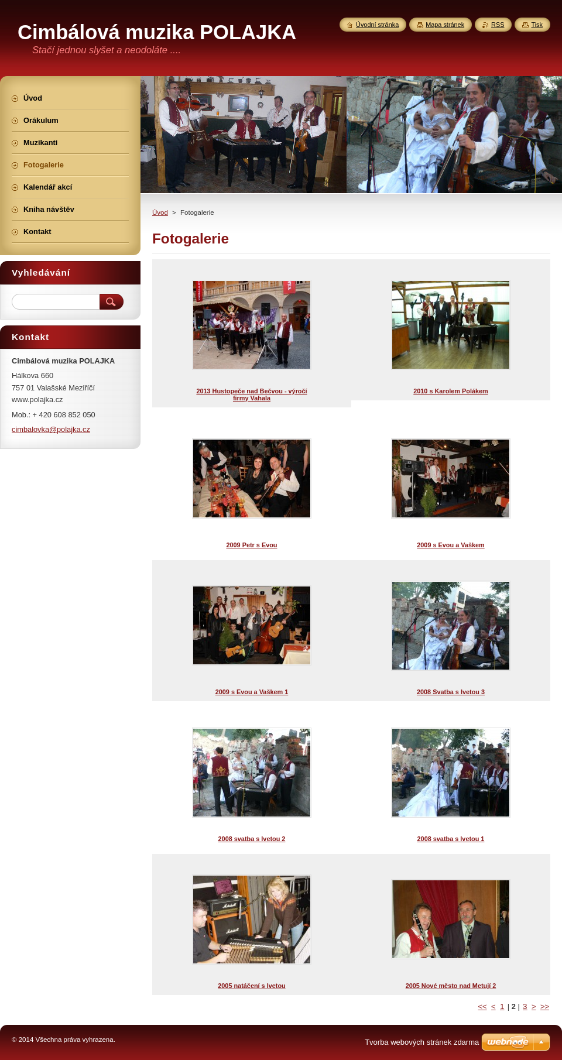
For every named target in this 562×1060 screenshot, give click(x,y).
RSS (497, 24)
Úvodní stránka (377, 24)
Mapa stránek (445, 24)
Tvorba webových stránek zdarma (422, 1042)
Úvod (160, 212)
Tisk (537, 24)
